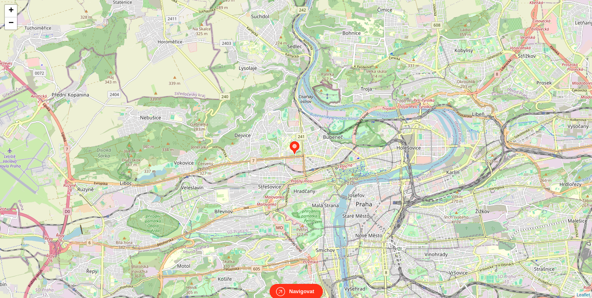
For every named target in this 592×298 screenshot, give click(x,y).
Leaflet (583, 287)
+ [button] (11, 11)
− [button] (11, 23)
